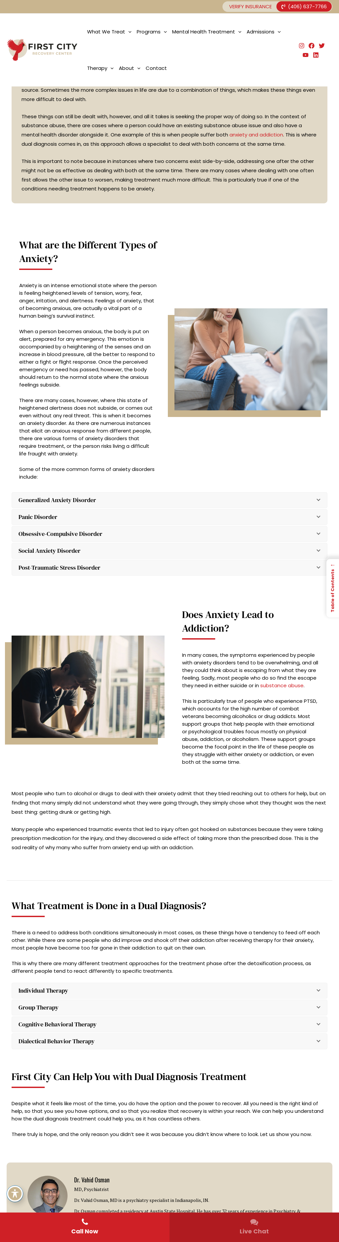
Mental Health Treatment (206, 32)
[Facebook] (312, 46)
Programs (152, 32)
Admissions (264, 32)
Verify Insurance (250, 6)
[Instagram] (302, 46)
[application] (128, 32)
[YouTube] (306, 55)
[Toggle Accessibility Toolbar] (15, 1194)
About (129, 68)
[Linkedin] (316, 55)
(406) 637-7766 (304, 6)
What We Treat (109, 32)
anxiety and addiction (256, 134)
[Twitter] (322, 46)
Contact (156, 68)
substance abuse (282, 685)
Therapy (100, 68)
